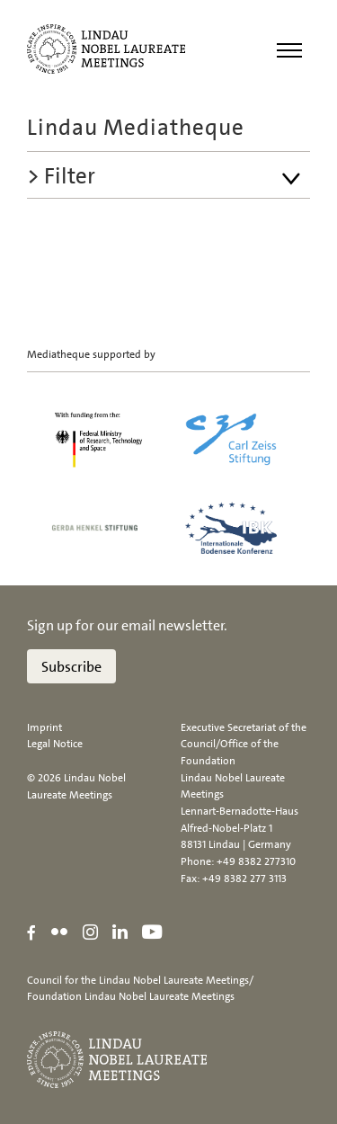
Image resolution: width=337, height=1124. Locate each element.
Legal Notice (55, 743)
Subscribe (71, 666)
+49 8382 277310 (256, 861)
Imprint (44, 727)
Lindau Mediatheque (135, 127)
